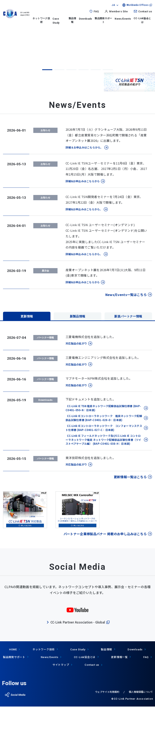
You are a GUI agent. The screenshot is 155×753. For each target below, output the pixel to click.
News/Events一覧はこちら (126, 341)
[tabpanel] (77, 71)
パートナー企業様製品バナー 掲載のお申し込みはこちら (105, 580)
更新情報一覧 (119, 704)
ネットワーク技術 (41, 20)
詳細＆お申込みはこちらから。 (84, 194)
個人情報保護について (141, 738)
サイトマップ (60, 711)
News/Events (123, 18)
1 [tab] (47, 116)
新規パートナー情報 (128, 362)
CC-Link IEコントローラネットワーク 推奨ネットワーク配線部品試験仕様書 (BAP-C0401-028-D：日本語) (104, 465)
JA (113, 5)
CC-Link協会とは (142, 20)
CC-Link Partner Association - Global (77, 669)
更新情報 (26, 362)
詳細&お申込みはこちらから (83, 228)
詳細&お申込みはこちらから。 (84, 256)
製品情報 (72, 20)
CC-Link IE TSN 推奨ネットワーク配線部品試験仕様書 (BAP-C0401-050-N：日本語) (103, 455)
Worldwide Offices (138, 5)
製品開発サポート (103, 20)
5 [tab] (96, 116)
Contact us (145, 11)
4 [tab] (84, 116)
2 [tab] (59, 116)
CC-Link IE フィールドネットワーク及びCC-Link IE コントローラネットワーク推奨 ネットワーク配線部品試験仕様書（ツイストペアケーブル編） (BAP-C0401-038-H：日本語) (103, 486)
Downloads (85, 18)
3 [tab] (71, 116)
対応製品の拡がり (76, 390)
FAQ (96, 11)
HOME (13, 696)
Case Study (77, 696)
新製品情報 (77, 362)
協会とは (85, 704)
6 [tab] (108, 116)
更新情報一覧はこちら (130, 523)
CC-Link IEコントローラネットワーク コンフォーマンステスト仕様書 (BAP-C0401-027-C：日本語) (104, 475)
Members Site (118, 11)
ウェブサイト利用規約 (107, 738)
